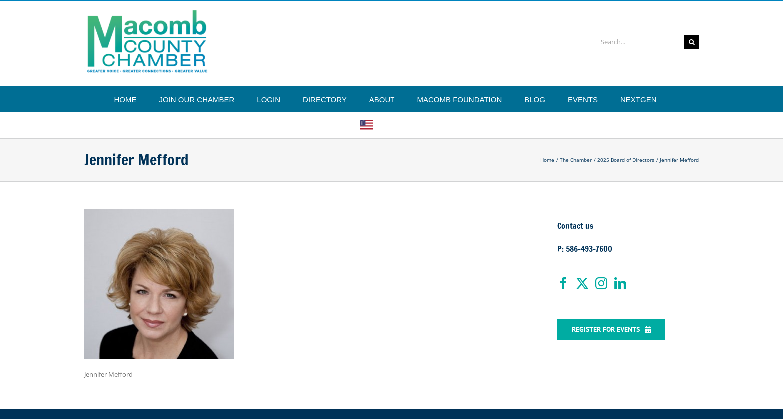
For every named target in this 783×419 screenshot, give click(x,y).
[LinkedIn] (620, 283)
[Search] (691, 42)
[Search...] (638, 42)
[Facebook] (563, 283)
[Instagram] (601, 283)
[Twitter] (582, 283)
